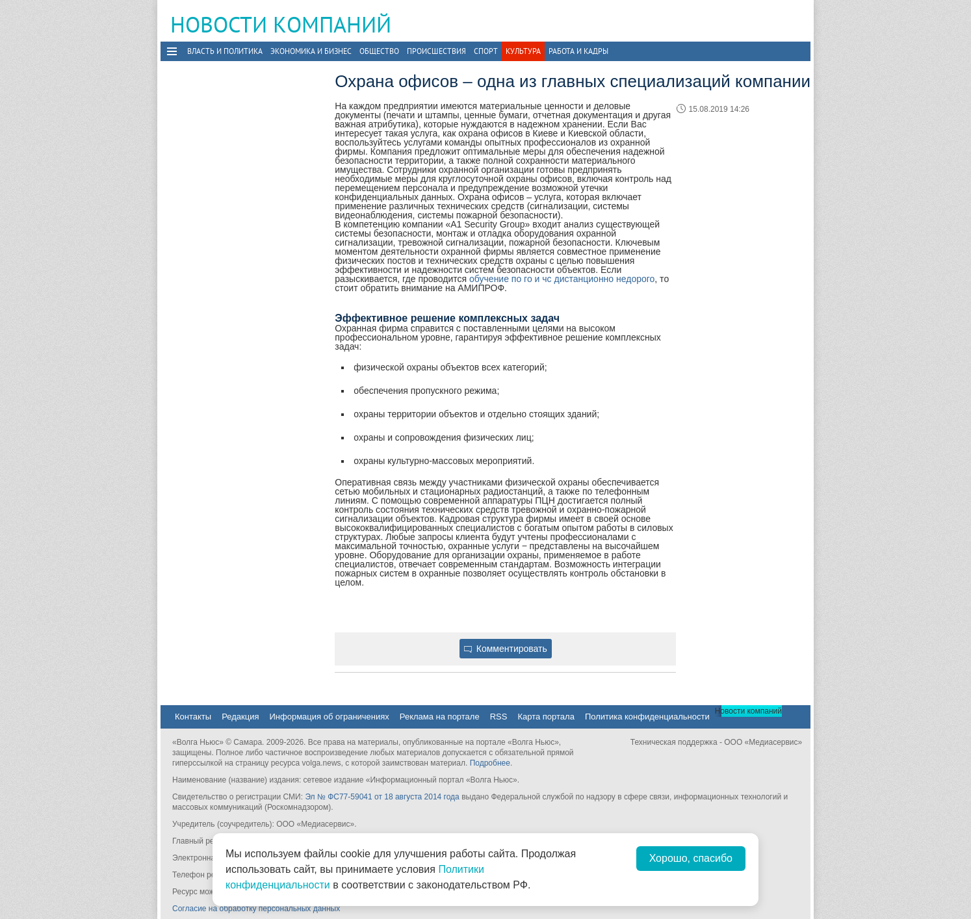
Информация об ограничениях (329, 716)
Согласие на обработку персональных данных (256, 908)
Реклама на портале (440, 716)
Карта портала (545, 716)
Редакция (240, 716)
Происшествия (436, 51)
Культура (523, 51)
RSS (499, 716)
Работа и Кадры (578, 51)
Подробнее (490, 763)
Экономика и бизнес (311, 51)
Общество (379, 51)
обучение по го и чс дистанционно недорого (561, 279)
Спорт (486, 51)
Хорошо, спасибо (690, 858)
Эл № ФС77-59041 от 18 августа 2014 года (382, 796)
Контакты (193, 716)
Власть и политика (225, 51)
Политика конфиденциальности (647, 716)
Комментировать (505, 648)
